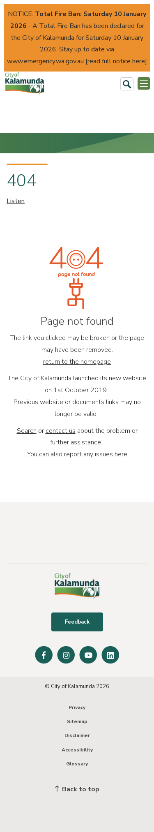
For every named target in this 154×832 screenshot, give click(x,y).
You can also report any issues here (77, 454)
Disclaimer (77, 735)
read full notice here (116, 61)
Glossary (77, 763)
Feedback (77, 622)
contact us (61, 430)
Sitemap (77, 721)
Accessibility (77, 749)
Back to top (77, 789)
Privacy (77, 707)
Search (27, 430)
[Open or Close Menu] (144, 83)
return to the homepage (77, 361)
